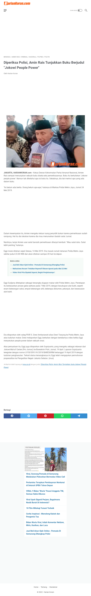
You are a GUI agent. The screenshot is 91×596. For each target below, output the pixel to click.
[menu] (7, 10)
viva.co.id (26, 364)
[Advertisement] (45, 35)
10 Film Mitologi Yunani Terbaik (40, 508)
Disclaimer (53, 587)
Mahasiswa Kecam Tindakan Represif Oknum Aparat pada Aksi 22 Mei (40, 269)
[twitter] (28, 415)
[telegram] (79, 415)
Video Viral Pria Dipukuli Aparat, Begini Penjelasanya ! (34, 272)
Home (36, 587)
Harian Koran (49, 592)
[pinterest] (45, 415)
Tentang (44, 587)
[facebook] (12, 415)
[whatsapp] (62, 415)
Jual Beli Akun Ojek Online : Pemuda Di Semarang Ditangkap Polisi (39, 265)
